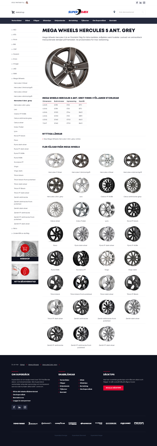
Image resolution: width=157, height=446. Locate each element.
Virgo (16, 166)
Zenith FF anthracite (22, 212)
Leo (15, 109)
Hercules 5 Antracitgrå (23, 87)
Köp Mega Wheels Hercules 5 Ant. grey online (62, 139)
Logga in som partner (22, 400)
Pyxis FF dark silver (21, 149)
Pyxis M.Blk (18, 158)
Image (16, 64)
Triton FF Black (19, 188)
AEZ (14, 29)
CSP (14, 49)
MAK (15, 73)
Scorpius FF (19, 162)
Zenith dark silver (21, 208)
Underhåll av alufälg (21, 233)
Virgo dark (18, 171)
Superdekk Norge (96, 435)
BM (14, 44)
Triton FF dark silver (21, 193)
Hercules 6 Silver (20, 92)
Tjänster (85, 20)
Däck (27, 20)
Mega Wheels (18, 78)
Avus (15, 39)
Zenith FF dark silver (22, 224)
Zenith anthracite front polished (23, 203)
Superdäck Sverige (61, 435)
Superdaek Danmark (79, 435)
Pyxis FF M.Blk (19, 153)
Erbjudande (60, 20)
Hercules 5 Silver (20, 83)
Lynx (15, 131)
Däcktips (47, 20)
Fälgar (36, 20)
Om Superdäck (99, 20)
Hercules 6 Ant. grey (22, 105)
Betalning (73, 20)
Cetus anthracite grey (23, 118)
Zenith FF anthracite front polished (24, 218)
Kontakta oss (18, 397)
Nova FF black (19, 136)
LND (14, 68)
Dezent (16, 54)
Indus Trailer (19, 127)
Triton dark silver (20, 184)
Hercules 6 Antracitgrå (23, 96)
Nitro (15, 228)
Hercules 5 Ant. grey (23, 100)
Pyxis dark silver (20, 144)
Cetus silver (19, 122)
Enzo (15, 59)
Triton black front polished (24, 179)
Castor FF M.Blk (20, 114)
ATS (14, 34)
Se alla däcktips (113, 388)
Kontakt (113, 20)
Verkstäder (17, 20)
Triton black (18, 175)
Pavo (16, 140)
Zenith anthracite (21, 197)
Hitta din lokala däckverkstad (25, 391)
